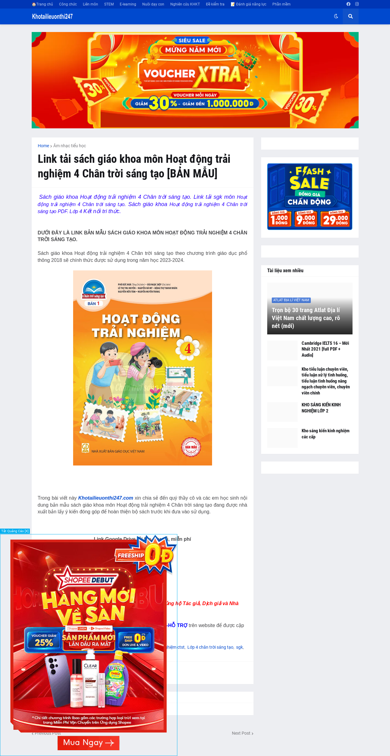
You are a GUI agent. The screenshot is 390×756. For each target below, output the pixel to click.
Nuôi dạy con (153, 4)
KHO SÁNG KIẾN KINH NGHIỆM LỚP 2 (321, 408)
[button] (336, 16)
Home (43, 146)
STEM (109, 4)
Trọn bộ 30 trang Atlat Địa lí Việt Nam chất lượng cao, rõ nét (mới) (306, 318)
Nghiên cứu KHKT (185, 4)
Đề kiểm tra (215, 4)
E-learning (128, 4)
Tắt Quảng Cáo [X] (15, 531)
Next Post (241, 733)
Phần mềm (281, 4)
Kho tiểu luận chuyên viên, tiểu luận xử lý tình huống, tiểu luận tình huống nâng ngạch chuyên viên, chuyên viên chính (326, 381)
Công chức (68, 4)
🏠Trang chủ (42, 4)
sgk (239, 647)
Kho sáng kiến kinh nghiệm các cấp (325, 434)
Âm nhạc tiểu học (69, 146)
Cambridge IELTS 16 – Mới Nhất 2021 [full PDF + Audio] (325, 349)
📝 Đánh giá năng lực (248, 4)
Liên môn (90, 4)
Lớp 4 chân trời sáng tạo (210, 647)
